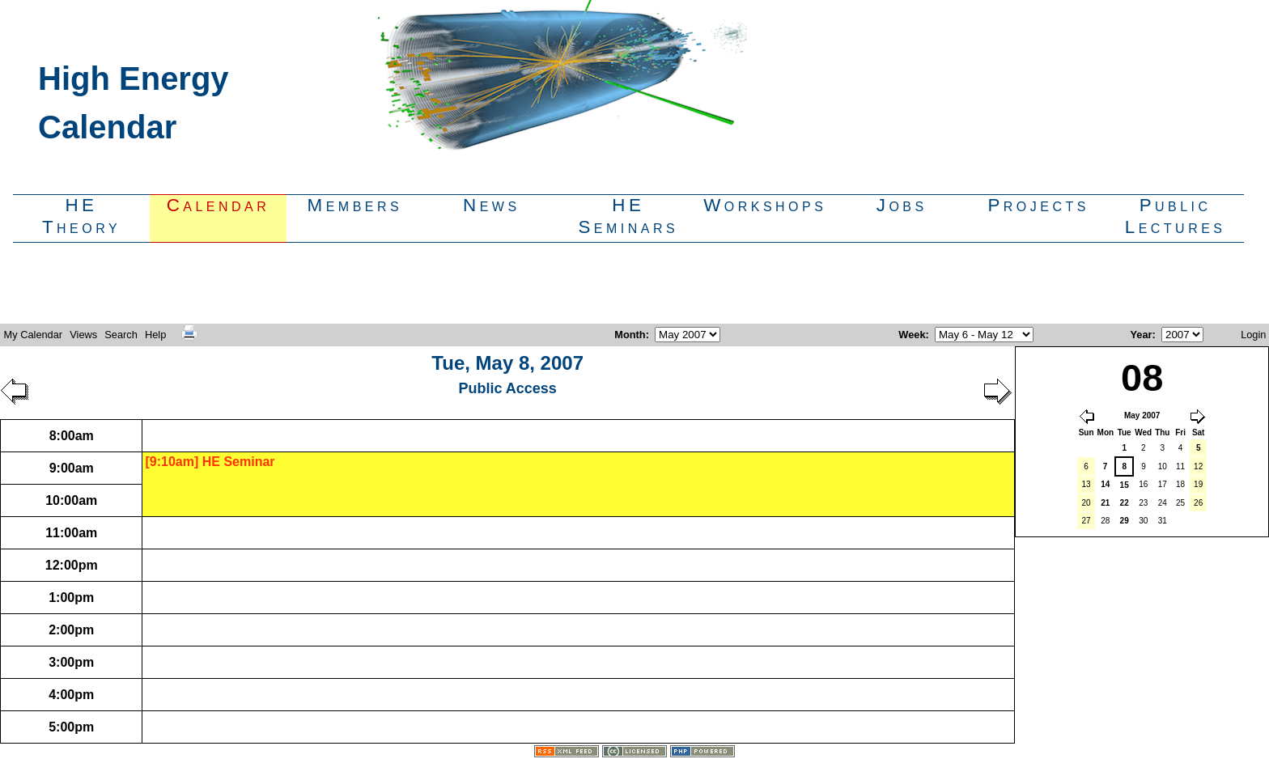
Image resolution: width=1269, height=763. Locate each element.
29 (1124, 520)
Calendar (218, 205)
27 (1086, 520)
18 (1180, 484)
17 (1162, 484)
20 (1086, 502)
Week (911, 335)
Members (355, 205)
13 (1086, 484)
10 (1162, 466)
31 (1162, 520)
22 (1124, 502)
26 (1198, 502)
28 (1105, 520)
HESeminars (628, 216)
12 (1198, 466)
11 (1180, 466)
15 (1124, 485)
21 (1105, 502)
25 (1180, 502)
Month (629, 335)
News (491, 205)
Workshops (764, 205)
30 (1143, 520)
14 (1105, 484)
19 (1198, 484)
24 (1162, 502)
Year (1141, 335)
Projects (1038, 205)
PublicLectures (1175, 216)
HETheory (81, 216)
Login (1253, 335)
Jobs (901, 205)
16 (1143, 484)
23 (1143, 502)
